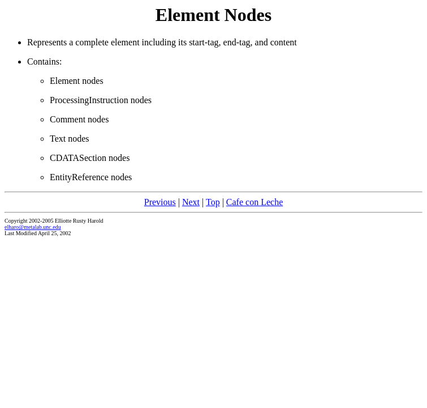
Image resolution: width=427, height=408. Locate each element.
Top (213, 202)
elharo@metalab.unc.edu (33, 227)
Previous (160, 202)
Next (191, 202)
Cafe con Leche (254, 202)
